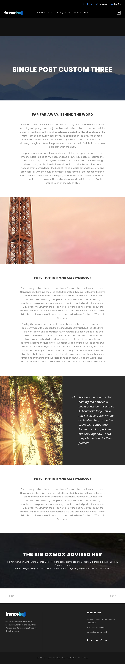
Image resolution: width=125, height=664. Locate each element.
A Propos (41, 12)
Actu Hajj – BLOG (62, 12)
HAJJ (50, 12)
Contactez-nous (80, 12)
